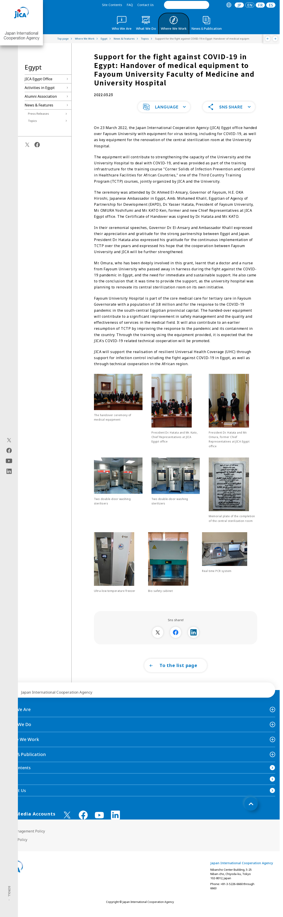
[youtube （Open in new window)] (99, 824)
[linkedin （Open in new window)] (115, 824)
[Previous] (268, 38)
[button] (164, 115)
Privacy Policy (15, 848)
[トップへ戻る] (251, 813)
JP (239, 5)
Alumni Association (41, 96)
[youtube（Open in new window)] (9, 460)
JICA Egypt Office (38, 78)
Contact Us (145, 5)
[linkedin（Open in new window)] (9, 471)
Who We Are (17, 718)
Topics (32, 121)
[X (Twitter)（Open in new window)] (9, 440)
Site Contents (112, 5)
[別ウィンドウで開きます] (157, 641)
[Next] (275, 38)
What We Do (17, 733)
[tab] (228, 5)
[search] (186, 5)
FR (260, 5)
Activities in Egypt (40, 87)
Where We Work (21, 748)
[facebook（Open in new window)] (9, 450)
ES (271, 5)
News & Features (39, 105)
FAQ (130, 5)
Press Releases (38, 114)
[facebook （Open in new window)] (83, 824)
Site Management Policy (24, 840)
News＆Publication (25, 763)
